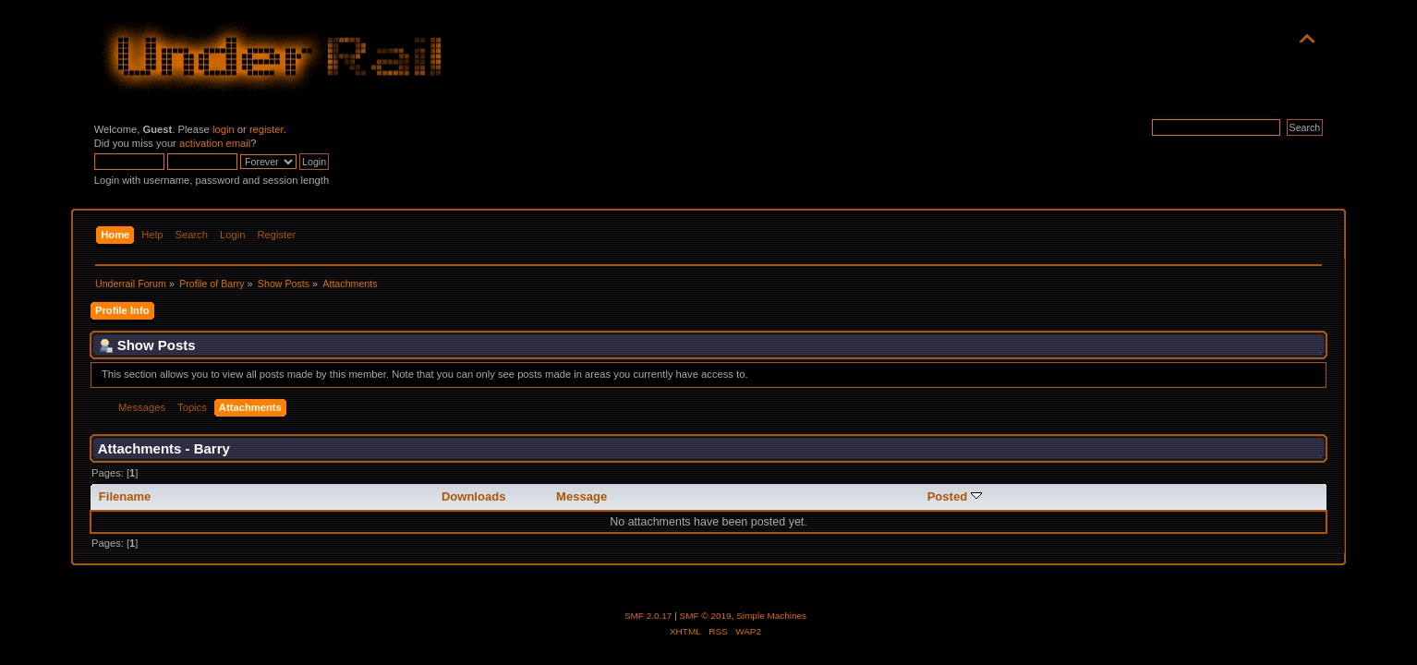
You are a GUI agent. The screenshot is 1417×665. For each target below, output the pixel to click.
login (223, 129)
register (266, 129)
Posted (954, 496)
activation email (214, 143)
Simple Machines (771, 616)
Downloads (474, 496)
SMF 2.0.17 (648, 616)
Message (581, 496)
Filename (125, 496)
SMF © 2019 (706, 616)
